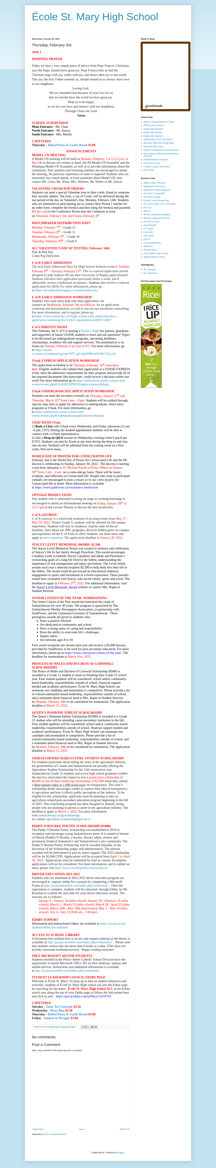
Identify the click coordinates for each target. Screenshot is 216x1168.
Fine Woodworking (152, 243)
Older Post (125, 1129)
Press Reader (149, 225)
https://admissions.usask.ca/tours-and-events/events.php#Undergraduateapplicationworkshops (68, 413)
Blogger (120, 1152)
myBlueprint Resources (154, 186)
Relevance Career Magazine (156, 190)
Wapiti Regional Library (154, 257)
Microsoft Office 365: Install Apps (158, 143)
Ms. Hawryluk (149, 269)
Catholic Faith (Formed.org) (156, 200)
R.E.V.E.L (147, 207)
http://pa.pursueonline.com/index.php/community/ (76, 885)
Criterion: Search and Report (156, 166)
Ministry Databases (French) (156, 218)
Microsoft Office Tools (153, 146)
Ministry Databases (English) (156, 214)
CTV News (148, 229)
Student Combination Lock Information (161, 150)
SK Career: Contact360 (154, 193)
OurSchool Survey (151, 163)
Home (81, 1129)
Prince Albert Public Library (155, 253)
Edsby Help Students (153, 129)
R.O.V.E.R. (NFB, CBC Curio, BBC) (159, 204)
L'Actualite (148, 232)
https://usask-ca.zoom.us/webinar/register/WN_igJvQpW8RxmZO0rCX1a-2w (74, 351)
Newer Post (38, 1129)
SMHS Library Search (153, 125)
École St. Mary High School (95, 16)
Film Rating (148, 170)
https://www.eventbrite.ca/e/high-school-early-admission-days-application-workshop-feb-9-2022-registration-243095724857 (74, 318)
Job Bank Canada (151, 197)
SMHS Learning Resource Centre (158, 122)
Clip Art (146, 239)
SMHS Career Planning (154, 183)
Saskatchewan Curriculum (155, 159)
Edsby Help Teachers (153, 136)
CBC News (148, 236)
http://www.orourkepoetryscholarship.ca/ (81, 868)
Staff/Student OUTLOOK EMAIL (158, 139)
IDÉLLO (147, 211)
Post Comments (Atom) (55, 1134)
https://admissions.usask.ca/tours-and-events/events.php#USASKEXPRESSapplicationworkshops (78, 382)
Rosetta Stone (150, 250)
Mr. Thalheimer (150, 273)
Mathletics (148, 246)
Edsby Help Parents (152, 132)
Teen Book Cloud (151, 221)
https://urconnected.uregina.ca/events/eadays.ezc (66, 290)
